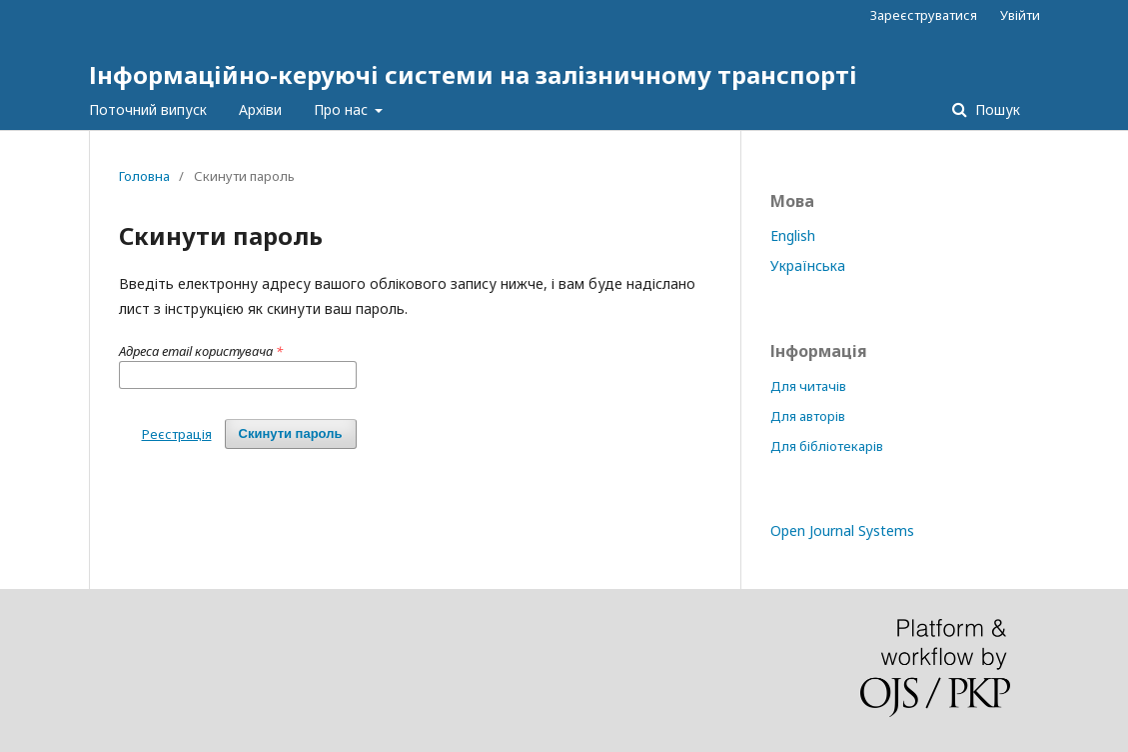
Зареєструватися (923, 15)
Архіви (260, 109)
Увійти (1020, 15)
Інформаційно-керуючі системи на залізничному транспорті (473, 74)
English (792, 235)
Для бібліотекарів (826, 446)
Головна (144, 176)
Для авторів (807, 416)
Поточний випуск (148, 109)
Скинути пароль (291, 433)
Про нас (343, 109)
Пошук (995, 109)
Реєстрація (177, 434)
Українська (807, 265)
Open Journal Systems (842, 530)
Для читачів (808, 386)
